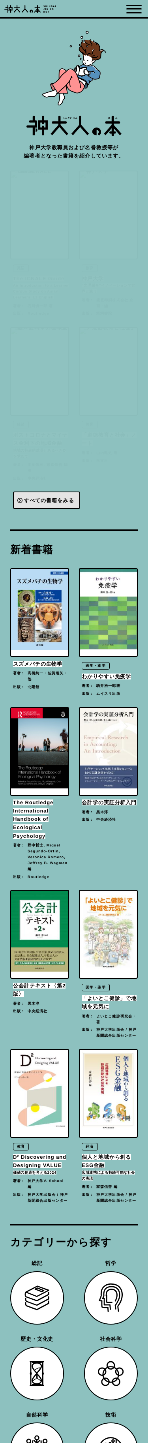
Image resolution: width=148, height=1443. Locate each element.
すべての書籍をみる (49, 501)
